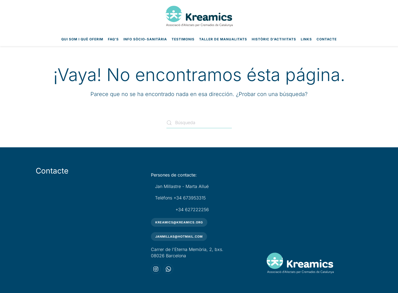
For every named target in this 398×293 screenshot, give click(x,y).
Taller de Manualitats (223, 39)
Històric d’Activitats (274, 39)
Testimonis (183, 39)
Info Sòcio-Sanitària (145, 39)
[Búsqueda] (199, 122)
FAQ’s (113, 39)
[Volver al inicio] (199, 16)
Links (306, 39)
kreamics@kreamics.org (179, 222)
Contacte (327, 39)
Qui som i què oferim (82, 39)
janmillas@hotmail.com (179, 236)
